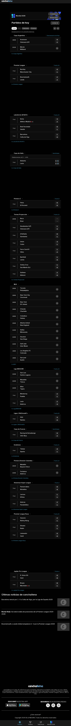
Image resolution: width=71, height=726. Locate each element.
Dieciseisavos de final (53, 35)
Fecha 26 (56, 413)
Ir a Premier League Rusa (19, 540)
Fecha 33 (56, 115)
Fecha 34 (56, 65)
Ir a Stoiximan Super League (19, 509)
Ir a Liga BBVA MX (16, 408)
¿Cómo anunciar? (35, 714)
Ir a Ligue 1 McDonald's (18, 424)
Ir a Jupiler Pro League (18, 590)
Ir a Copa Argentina (17, 53)
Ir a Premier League (17, 84)
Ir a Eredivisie (15, 456)
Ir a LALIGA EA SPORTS (18, 141)
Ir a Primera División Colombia (20, 478)
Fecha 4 (57, 482)
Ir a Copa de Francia (17, 440)
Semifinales (56, 153)
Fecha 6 (57, 198)
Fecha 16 (56, 369)
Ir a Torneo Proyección (18, 279)
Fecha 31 (56, 445)
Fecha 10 (56, 214)
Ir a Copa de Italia (16, 168)
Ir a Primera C (15, 210)
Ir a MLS (14, 364)
